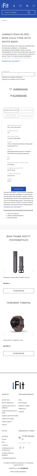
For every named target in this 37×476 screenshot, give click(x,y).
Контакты (5, 445)
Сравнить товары (24, 406)
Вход (20, 400)
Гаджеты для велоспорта (10, 416)
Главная (4, 20)
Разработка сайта (18, 468)
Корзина (21, 412)
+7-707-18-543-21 (28, 437)
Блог (3, 442)
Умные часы (6, 400)
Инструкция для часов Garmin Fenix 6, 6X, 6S (18, 210)
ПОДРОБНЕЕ (18, 291)
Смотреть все (18, 189)
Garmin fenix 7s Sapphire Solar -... (13, 340)
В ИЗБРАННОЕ (18, 89)
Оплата (4, 439)
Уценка (4, 424)
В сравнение (18, 95)
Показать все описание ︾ (11, 61)
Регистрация (22, 403)
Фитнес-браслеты (8, 403)
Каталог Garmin (7, 421)
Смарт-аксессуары (8, 419)
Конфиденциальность (9, 458)
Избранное (22, 408)
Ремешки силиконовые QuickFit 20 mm (16, 277)
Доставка (5, 436)
